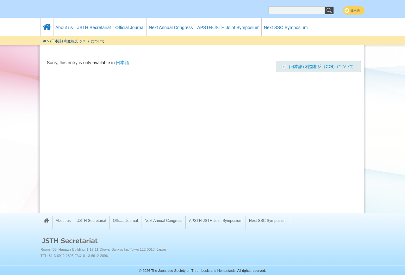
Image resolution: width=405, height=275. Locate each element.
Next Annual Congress (171, 27)
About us (64, 27)
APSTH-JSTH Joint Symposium (228, 27)
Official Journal (129, 27)
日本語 (122, 62)
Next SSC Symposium (286, 27)
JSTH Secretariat (94, 27)
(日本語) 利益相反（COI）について (77, 41)
